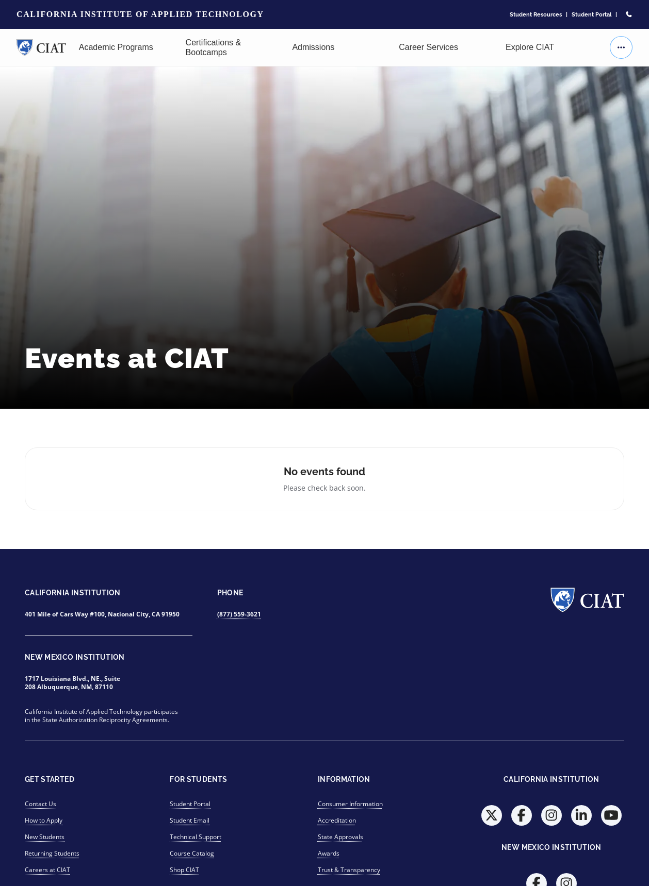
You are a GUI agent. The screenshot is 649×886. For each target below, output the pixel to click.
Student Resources (536, 14)
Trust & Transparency (349, 869)
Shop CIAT (184, 869)
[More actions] (621, 47)
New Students (44, 836)
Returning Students (52, 853)
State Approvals (340, 836)
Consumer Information (350, 803)
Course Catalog (192, 853)
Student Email (189, 820)
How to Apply (43, 820)
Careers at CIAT (47, 869)
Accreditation (337, 820)
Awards (328, 853)
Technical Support (195, 836)
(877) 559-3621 (239, 614)
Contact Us (40, 803)
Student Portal (591, 14)
